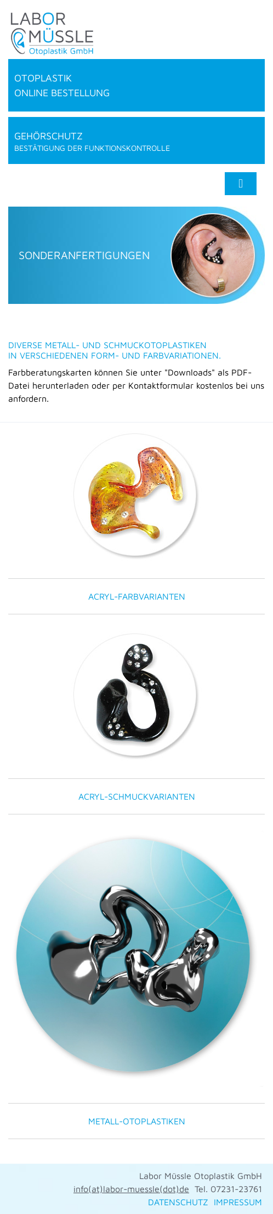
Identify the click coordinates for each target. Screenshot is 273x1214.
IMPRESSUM (238, 1202)
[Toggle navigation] (241, 183)
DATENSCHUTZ (178, 1202)
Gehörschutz (136, 141)
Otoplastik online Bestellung (62, 85)
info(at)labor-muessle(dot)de (131, 1189)
